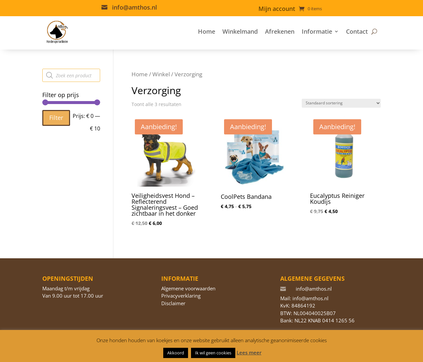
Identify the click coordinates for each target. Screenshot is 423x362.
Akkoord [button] (175, 353)
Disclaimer (173, 303)
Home (206, 31)
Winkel (161, 74)
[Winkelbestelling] (341, 103)
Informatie (317, 31)
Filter (56, 118)
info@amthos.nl (134, 7)
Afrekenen (279, 31)
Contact (357, 31)
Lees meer (249, 352)
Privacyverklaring (181, 295)
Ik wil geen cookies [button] (213, 353)
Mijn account (276, 9)
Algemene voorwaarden (188, 288)
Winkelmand (240, 31)
